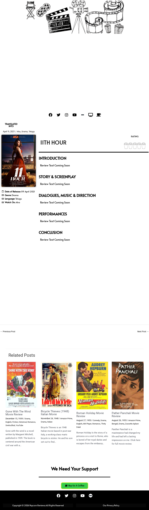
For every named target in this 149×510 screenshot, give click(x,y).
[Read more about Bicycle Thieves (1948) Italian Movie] (57, 384)
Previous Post (8, 331)
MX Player (88, 423)
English (9, 422)
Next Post (142, 331)
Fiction (16, 422)
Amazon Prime (135, 420)
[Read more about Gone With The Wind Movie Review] (21, 385)
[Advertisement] (74, 75)
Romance (10, 425)
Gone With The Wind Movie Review (19, 413)
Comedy (96, 420)
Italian (57, 422)
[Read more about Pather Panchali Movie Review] (128, 385)
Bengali (115, 423)
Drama (25, 131)
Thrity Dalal (81, 427)
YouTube (30, 425)
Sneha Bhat (20, 425)
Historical (24, 422)
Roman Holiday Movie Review (90, 415)
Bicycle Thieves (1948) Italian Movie (55, 413)
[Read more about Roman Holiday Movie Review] (92, 385)
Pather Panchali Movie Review (126, 415)
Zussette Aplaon (133, 423)
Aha (19, 131)
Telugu (32, 131)
